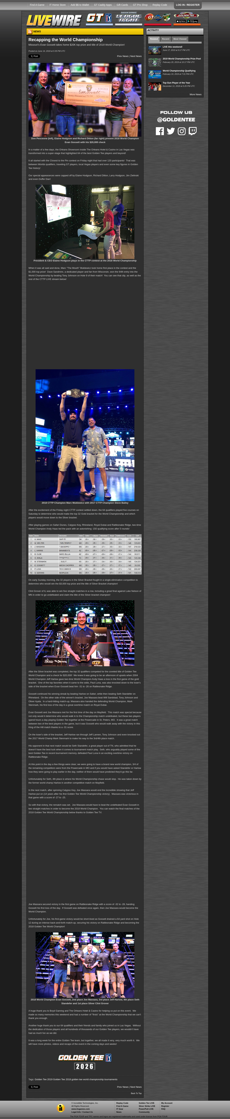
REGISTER (193, 4)
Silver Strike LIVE (147, 1106)
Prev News (122, 56)
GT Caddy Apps (103, 4)
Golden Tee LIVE (146, 1103)
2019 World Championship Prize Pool (182, 58)
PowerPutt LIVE (146, 1109)
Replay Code (160, 4)
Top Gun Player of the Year (176, 83)
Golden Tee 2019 (43, 1079)
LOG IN (180, 4)
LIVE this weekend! (172, 47)
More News (196, 94)
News (118, 1112)
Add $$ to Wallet (80, 4)
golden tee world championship (88, 1079)
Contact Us (87, 1112)
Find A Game (37, 4)
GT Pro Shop (140, 4)
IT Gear (119, 1109)
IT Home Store (57, 4)
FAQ (163, 1109)
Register (165, 1106)
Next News (136, 56)
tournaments (110, 1079)
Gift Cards (122, 4)
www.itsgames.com (80, 1109)
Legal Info (76, 1112)
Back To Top (136, 1093)
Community (144, 1112)
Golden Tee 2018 (62, 1079)
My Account (166, 1103)
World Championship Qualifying (179, 71)
